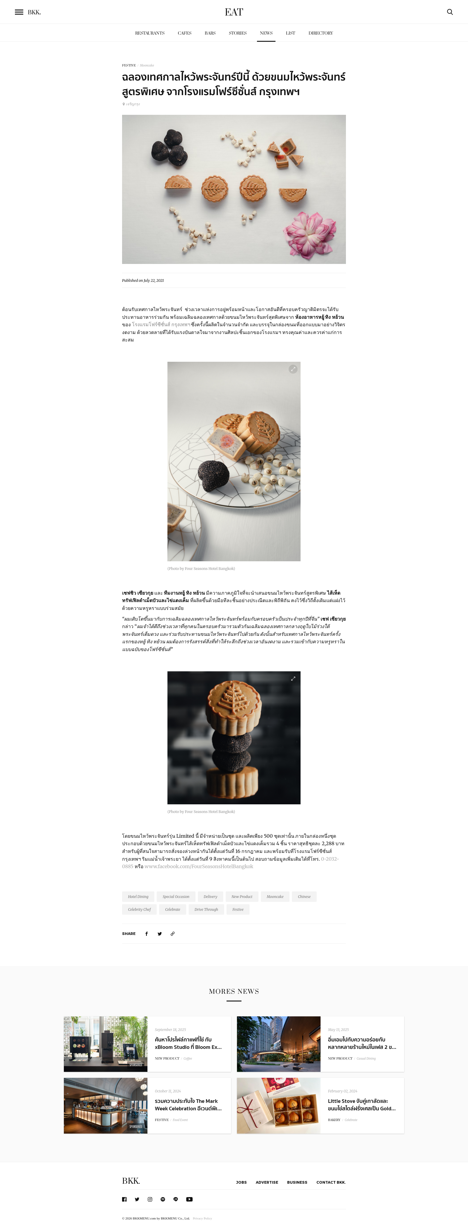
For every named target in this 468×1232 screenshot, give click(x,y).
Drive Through (206, 909)
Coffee (188, 1059)
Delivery (210, 896)
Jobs (241, 1182)
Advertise (267, 1182)
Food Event (180, 1120)
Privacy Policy (202, 1218)
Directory (321, 33)
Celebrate (172, 909)
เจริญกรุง (131, 104)
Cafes (184, 33)
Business (297, 1182)
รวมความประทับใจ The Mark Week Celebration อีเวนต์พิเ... (188, 1105)
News (266, 33)
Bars (210, 33)
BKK (34, 12)
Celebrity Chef (139, 909)
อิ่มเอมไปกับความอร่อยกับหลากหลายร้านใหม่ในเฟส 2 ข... (362, 1043)
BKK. (131, 1181)
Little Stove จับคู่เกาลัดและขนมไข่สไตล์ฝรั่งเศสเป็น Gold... (362, 1105)
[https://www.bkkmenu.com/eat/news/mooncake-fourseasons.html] (173, 933)
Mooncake (147, 65)
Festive (238, 909)
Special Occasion (176, 896)
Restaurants (149, 33)
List (290, 33)
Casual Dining (366, 1059)
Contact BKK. (331, 1182)
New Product (242, 896)
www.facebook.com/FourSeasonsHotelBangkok (199, 866)
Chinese (304, 896)
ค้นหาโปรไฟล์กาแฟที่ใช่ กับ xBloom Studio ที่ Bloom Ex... (188, 1043)
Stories (238, 33)
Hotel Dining (138, 896)
